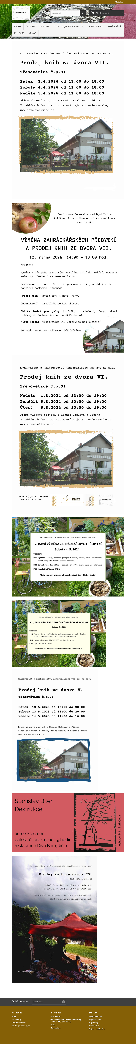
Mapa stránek (55, 1028)
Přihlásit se (119, 2)
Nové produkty (55, 1016)
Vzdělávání (114, 26)
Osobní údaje (94, 1026)
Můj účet (93, 1012)
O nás (32, 33)
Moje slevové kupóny (97, 1029)
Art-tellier (96, 26)
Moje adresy (93, 1023)
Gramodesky (16, 1019)
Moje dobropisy (95, 1019)
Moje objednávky (95, 1016)
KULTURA (19, 33)
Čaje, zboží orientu (37, 26)
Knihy (17, 26)
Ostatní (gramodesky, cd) (69, 26)
